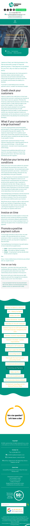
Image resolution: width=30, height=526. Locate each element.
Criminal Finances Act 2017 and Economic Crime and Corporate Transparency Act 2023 (15, 329)
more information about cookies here (20, 444)
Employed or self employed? (15, 346)
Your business (14, 51)
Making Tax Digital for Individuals (15, 307)
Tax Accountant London (15, 480)
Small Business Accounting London (15, 485)
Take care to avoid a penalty (15, 376)
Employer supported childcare (15, 350)
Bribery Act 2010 (15, 315)
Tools (8, 51)
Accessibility (6, 469)
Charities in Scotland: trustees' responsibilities (15, 340)
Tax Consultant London (15, 478)
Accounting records (15, 354)
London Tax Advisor (15, 481)
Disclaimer (12, 469)
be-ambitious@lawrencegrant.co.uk (15, 14)
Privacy (17, 469)
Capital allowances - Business (15, 319)
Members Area (15, 471)
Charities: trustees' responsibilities (15, 335)
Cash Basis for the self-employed (15, 323)
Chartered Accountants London (15, 476)
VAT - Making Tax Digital (15, 311)
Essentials (9, 52)
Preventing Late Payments (15, 368)
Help (21, 469)
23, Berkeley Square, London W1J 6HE (16, 457)
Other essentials (17, 52)
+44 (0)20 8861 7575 (16, 12)
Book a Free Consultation (15, 16)
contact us (9, 286)
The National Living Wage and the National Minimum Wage (15, 385)
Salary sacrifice (15, 372)
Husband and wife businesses (15, 364)
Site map (24, 469)
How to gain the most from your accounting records (15, 359)
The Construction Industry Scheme (15, 380)
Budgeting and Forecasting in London (15, 483)
